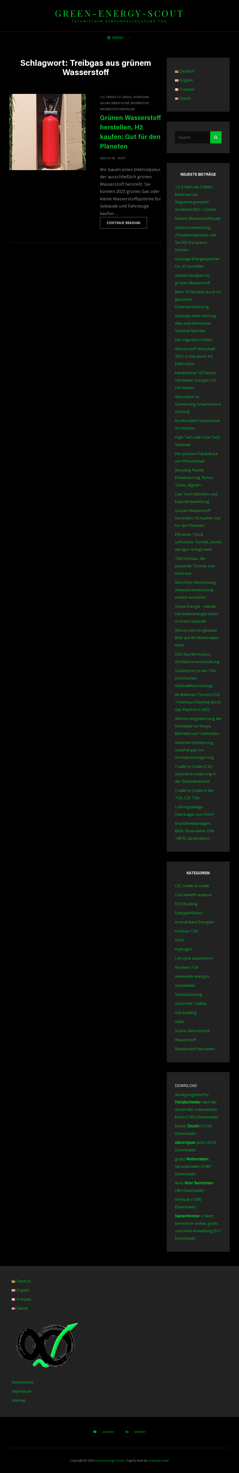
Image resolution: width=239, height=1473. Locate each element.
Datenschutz (23, 1382)
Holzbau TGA (186, 931)
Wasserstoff (140, 103)
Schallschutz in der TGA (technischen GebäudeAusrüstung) (195, 678)
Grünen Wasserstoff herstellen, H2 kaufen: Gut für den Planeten (198, 518)
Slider (180, 1021)
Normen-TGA (186, 967)
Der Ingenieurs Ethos (193, 339)
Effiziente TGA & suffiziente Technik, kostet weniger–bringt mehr (198, 542)
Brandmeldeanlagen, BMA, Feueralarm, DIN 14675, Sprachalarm (194, 831)
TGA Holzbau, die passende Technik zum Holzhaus (195, 566)
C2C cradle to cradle (116, 97)
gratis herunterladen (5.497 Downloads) (193, 1166)
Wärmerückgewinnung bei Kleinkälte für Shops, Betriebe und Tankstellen (198, 726)
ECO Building (186, 903)
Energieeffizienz (189, 912)
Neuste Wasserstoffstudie (198, 218)
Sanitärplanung (188, 994)
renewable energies (192, 976)
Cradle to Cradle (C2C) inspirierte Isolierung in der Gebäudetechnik (195, 774)
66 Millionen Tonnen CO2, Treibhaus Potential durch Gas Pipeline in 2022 (198, 702)
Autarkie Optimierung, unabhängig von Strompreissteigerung (194, 750)
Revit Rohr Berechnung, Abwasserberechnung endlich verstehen (196, 590)
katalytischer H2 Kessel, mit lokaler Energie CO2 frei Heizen (195, 380)
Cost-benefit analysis (193, 894)
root (122, 158)
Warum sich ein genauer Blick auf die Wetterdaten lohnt (197, 638)
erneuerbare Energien (194, 922)
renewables (185, 985)
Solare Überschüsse (114, 103)
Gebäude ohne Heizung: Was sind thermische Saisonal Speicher (196, 323)
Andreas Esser (158, 1460)
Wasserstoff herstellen (117, 109)
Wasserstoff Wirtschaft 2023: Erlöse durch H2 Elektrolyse (195, 356)
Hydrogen (141, 97)
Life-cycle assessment (194, 958)
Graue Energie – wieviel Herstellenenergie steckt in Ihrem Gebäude (196, 614)
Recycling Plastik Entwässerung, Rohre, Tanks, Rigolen (194, 478)
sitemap (19, 1400)
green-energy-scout (119, 13)
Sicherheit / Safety (191, 1003)
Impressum (21, 1391)
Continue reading (127, 224)
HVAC (180, 940)
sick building (186, 1012)
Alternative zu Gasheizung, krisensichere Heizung (198, 404)
